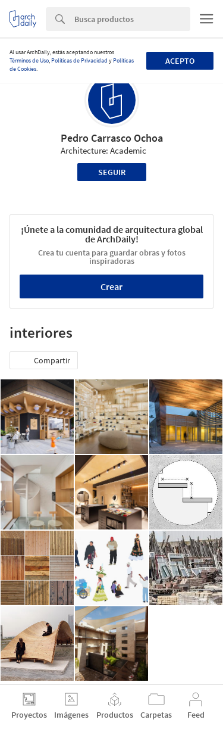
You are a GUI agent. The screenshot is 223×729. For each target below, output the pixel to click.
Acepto (179, 60)
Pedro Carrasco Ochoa (112, 138)
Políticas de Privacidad (79, 60)
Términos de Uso (29, 60)
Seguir (111, 172)
